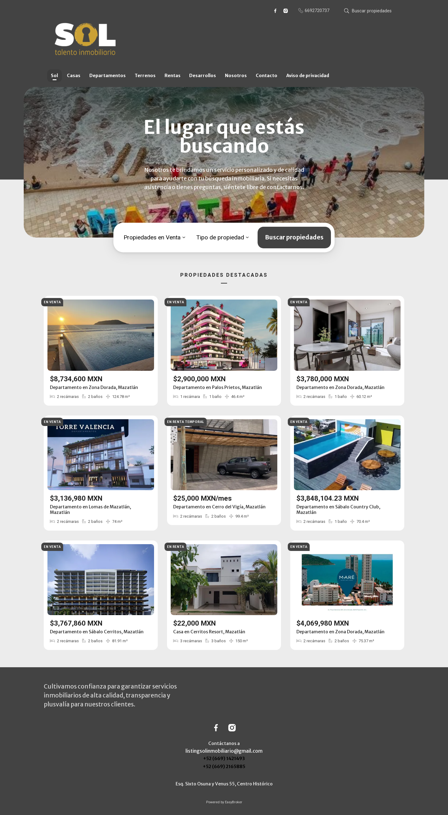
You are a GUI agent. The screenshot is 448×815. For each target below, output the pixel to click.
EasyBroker (233, 802)
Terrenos (145, 75)
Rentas (173, 75)
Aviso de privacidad (307, 75)
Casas (73, 75)
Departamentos (107, 75)
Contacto (266, 75)
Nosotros (236, 75)
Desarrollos (202, 75)
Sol (54, 75)
